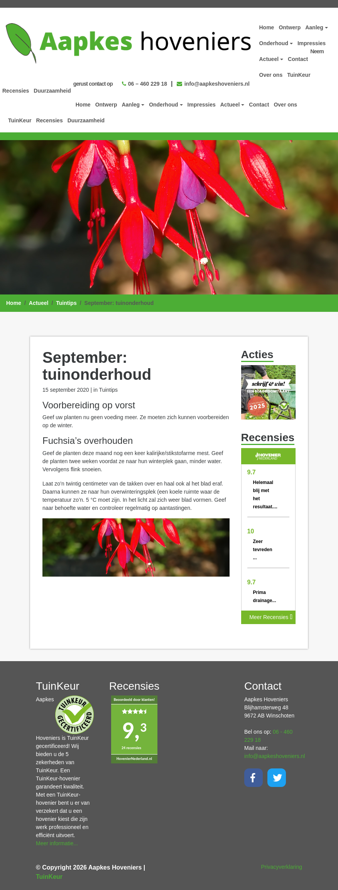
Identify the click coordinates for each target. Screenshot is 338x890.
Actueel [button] (230, 105)
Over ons (285, 105)
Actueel (39, 303)
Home (83, 105)
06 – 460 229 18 (144, 84)
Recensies (49, 120)
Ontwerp (106, 105)
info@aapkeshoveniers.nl (213, 84)
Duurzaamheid (86, 120)
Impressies (202, 105)
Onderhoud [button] (163, 105)
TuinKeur (19, 120)
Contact (259, 105)
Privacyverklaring (281, 867)
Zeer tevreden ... (262, 549)
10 (250, 531)
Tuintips (66, 303)
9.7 (251, 472)
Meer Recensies (270, 617)
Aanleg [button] (131, 105)
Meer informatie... (57, 843)
